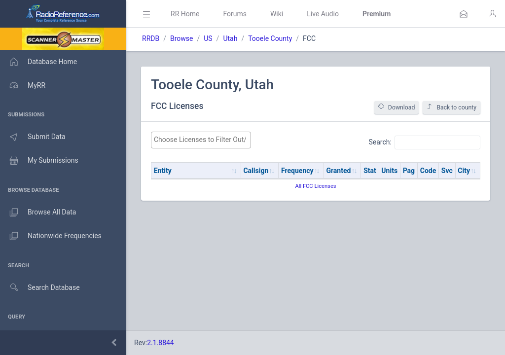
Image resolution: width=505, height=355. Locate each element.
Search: (424, 142)
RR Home (185, 14)
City (464, 171)
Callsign (255, 171)
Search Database (40, 288)
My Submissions (39, 160)
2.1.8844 (160, 343)
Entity (163, 171)
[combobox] (201, 140)
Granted (338, 171)
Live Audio (323, 14)
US (208, 38)
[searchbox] (201, 140)
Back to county (451, 107)
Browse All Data (38, 212)
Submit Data (33, 137)
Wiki (276, 14)
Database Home (38, 61)
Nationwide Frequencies (51, 236)
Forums (235, 14)
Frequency (297, 171)
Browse (181, 38)
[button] (463, 14)
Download (396, 107)
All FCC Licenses (315, 186)
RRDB (150, 38)
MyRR (22, 85)
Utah (230, 38)
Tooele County (270, 38)
